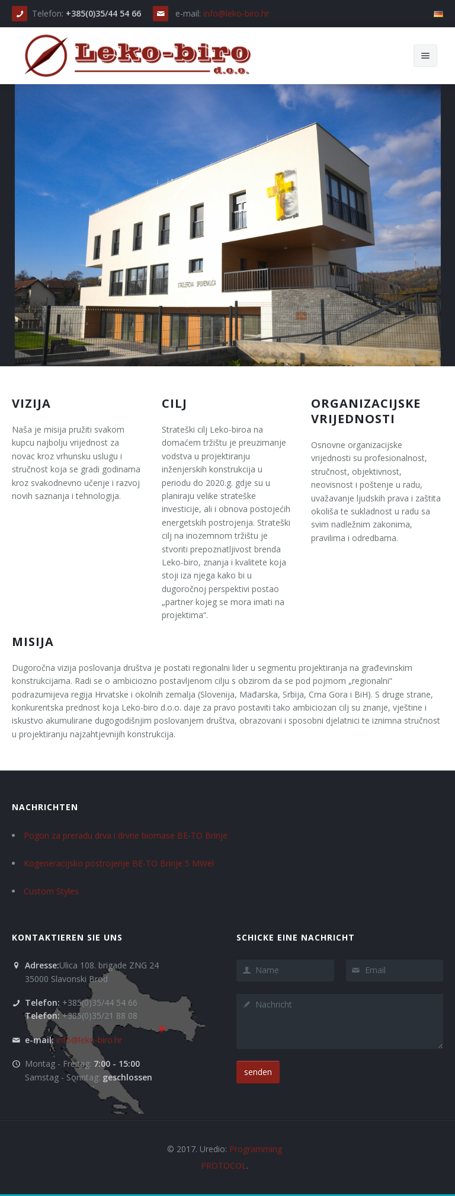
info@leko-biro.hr (236, 13)
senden (258, 1071)
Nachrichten (45, 807)
